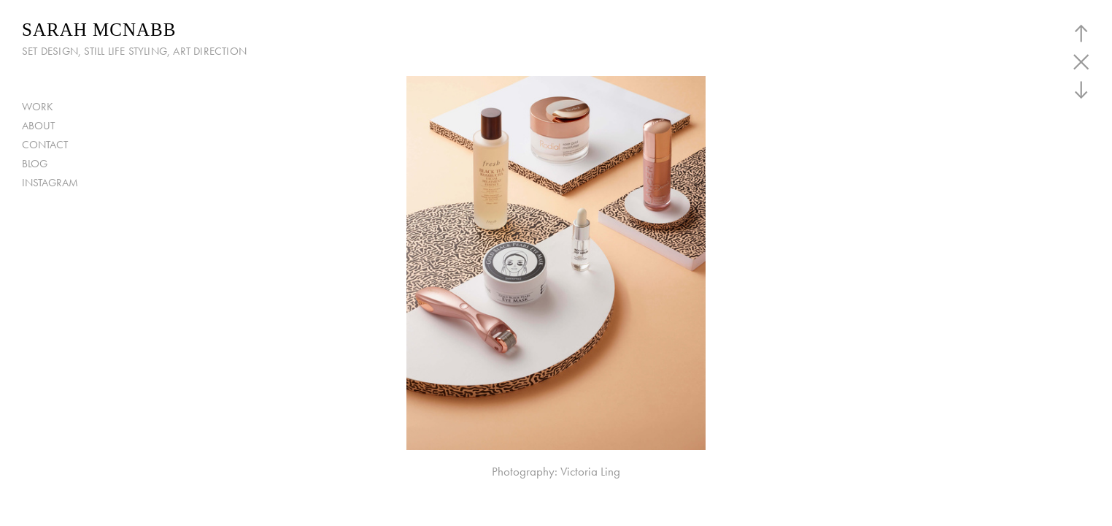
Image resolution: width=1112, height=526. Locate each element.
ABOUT (38, 125)
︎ (1081, 33)
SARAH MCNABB (99, 29)
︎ (1081, 90)
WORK (37, 106)
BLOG (34, 163)
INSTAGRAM (50, 182)
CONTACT (45, 144)
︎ (1081, 62)
